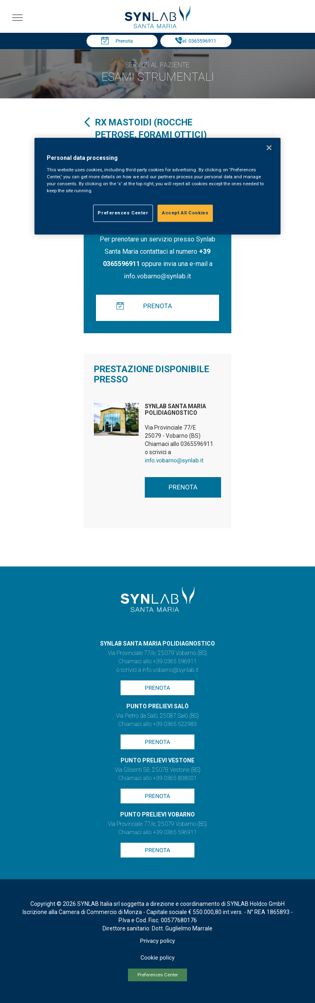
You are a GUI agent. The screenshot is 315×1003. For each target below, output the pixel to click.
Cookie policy (157, 958)
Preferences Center (157, 975)
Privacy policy (157, 941)
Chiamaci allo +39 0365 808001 (157, 778)
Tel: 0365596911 (198, 41)
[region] (157, 186)
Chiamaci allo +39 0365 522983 (157, 724)
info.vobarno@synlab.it (157, 276)
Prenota (124, 41)
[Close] (269, 148)
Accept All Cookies (185, 213)
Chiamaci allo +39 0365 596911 (157, 661)
